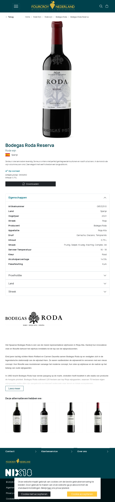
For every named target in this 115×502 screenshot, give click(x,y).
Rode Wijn (37, 17)
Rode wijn (48, 17)
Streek (12, 291)
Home (27, 17)
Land (11, 283)
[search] (101, 6)
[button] (107, 6)
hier (49, 488)
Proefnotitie (15, 275)
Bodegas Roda (61, 17)
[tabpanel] (57, 232)
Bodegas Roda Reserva (79, 17)
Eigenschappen (18, 197)
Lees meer (14, 388)
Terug (9, 16)
